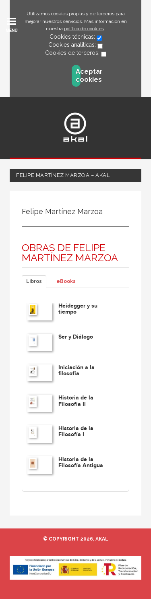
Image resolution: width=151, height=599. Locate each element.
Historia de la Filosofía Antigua (80, 462)
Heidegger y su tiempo (77, 308)
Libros (34, 281)
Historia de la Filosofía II (75, 400)
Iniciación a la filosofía (76, 370)
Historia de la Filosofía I (75, 431)
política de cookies (84, 28)
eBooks (66, 281)
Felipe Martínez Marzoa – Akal (63, 175)
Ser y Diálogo (75, 336)
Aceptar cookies (78, 75)
